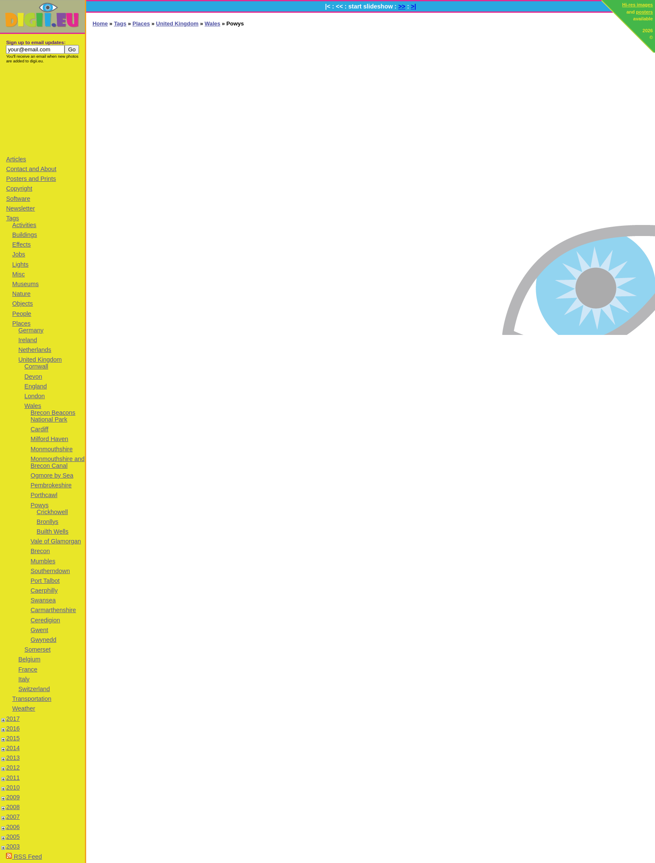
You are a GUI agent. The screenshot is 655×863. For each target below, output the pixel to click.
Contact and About (31, 169)
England (36, 386)
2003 (13, 846)
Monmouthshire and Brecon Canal (57, 462)
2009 (13, 797)
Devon (33, 376)
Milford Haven (49, 439)
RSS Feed (24, 856)
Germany (30, 330)
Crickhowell (52, 512)
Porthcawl (44, 495)
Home (100, 23)
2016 (13, 728)
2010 (13, 787)
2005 (13, 836)
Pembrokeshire (51, 485)
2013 (13, 757)
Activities (24, 225)
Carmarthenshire (53, 610)
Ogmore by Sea (52, 475)
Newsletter (20, 208)
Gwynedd (43, 639)
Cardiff (39, 429)
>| (413, 6)
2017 (13, 718)
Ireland (27, 340)
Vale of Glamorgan (56, 541)
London (35, 396)
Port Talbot (45, 580)
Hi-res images (637, 4)
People (21, 313)
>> (401, 6)
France (27, 669)
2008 (13, 807)
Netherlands (34, 349)
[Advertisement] (42, 109)
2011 (13, 777)
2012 (13, 767)
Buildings (24, 234)
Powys (39, 505)
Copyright (19, 188)
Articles (16, 159)
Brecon (40, 551)
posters (644, 11)
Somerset (38, 649)
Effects (21, 244)
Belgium (29, 659)
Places (21, 323)
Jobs (18, 254)
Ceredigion (45, 620)
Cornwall (36, 366)
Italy (23, 679)
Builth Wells (52, 531)
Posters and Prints (31, 178)
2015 (13, 738)
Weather (23, 708)
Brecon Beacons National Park (53, 416)
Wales (33, 405)
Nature (21, 293)
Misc (18, 274)
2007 (13, 816)
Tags (12, 218)
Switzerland (34, 689)
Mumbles (43, 561)
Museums (25, 284)
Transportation (31, 698)
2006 (13, 827)
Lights (20, 264)
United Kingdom (40, 359)
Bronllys (47, 521)
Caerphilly (44, 590)
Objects (22, 303)
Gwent (39, 630)
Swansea (43, 600)
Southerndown (50, 571)
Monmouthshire (52, 449)
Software (18, 198)
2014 (13, 748)
